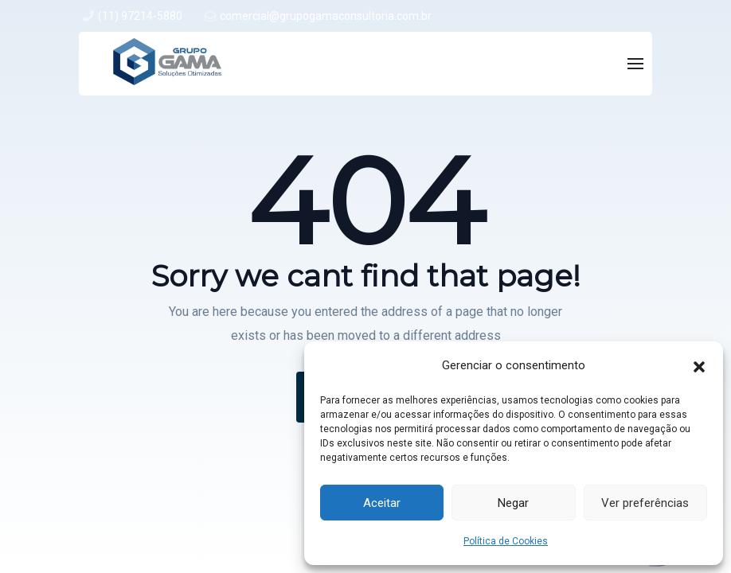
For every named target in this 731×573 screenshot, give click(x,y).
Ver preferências (645, 503)
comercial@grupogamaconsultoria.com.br (326, 16)
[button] (699, 365)
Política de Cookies (505, 541)
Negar (513, 503)
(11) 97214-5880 (140, 16)
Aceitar (382, 503)
